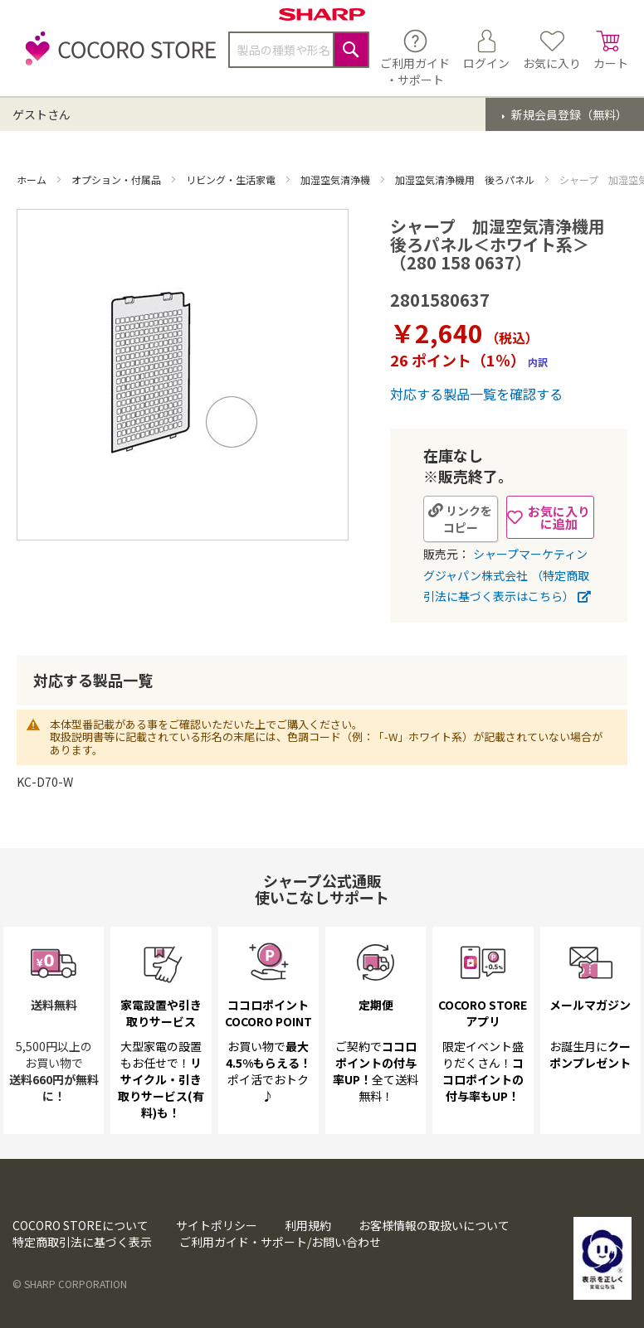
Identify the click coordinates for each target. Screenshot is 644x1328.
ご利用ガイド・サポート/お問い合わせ (280, 1241)
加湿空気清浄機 (336, 179)
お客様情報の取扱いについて (434, 1225)
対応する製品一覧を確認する (476, 394)
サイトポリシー (216, 1225)
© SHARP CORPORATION (69, 1284)
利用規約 (308, 1225)
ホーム (33, 179)
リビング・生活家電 (232, 179)
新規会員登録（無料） (568, 114)
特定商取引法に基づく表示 (82, 1241)
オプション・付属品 (117, 179)
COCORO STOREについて (80, 1225)
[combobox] (298, 50)
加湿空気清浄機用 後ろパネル (466, 179)
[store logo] (116, 57)
